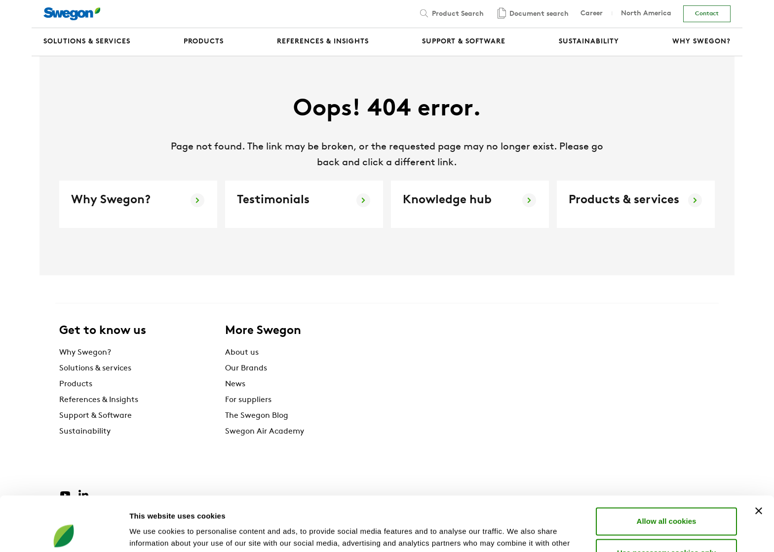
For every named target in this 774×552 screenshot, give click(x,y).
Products (75, 384)
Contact (707, 14)
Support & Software (95, 416)
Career (591, 13)
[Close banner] (758, 456)
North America (646, 13)
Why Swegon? (85, 353)
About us (242, 353)
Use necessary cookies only (666, 498)
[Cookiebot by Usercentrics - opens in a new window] (64, 532)
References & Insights (98, 400)
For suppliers (248, 400)
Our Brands (246, 368)
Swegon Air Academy (264, 432)
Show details (518, 532)
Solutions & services (95, 368)
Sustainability (85, 432)
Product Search (451, 13)
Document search (532, 14)
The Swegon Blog (256, 416)
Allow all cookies (667, 466)
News (235, 384)
